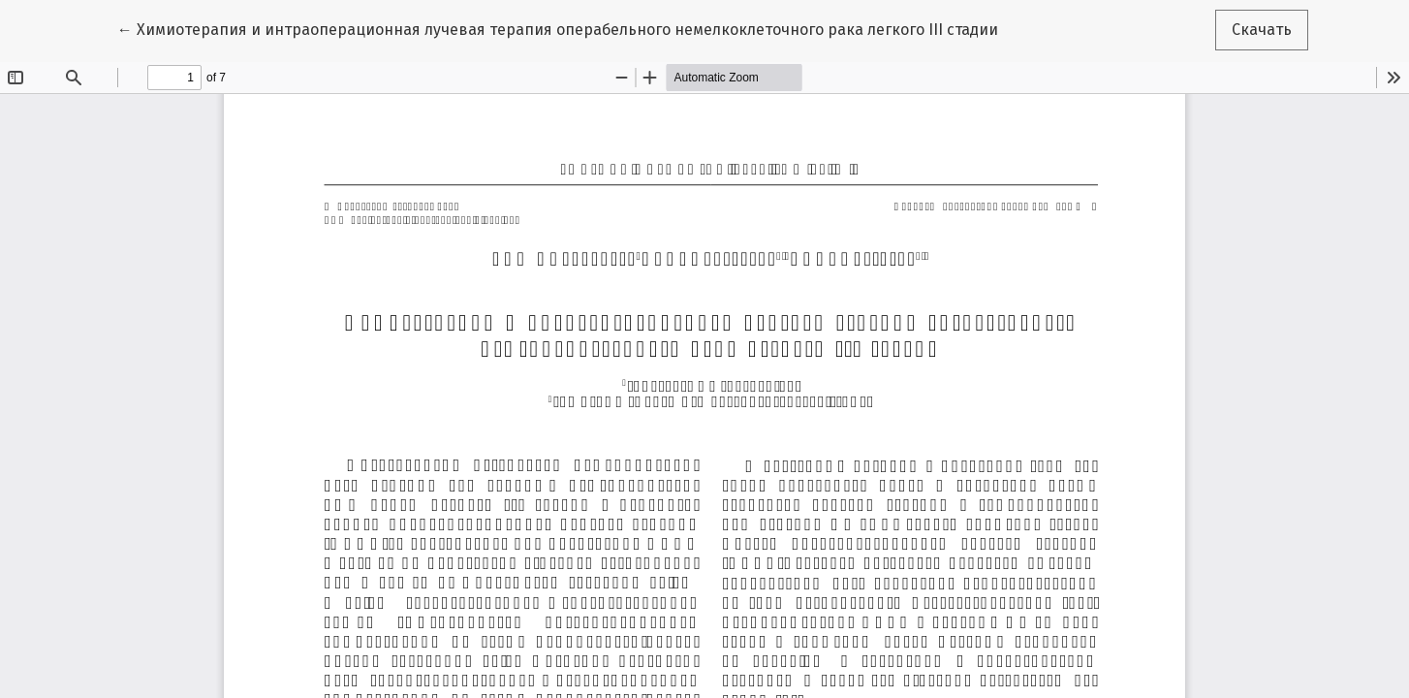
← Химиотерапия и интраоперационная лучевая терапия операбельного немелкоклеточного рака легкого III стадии (557, 28)
